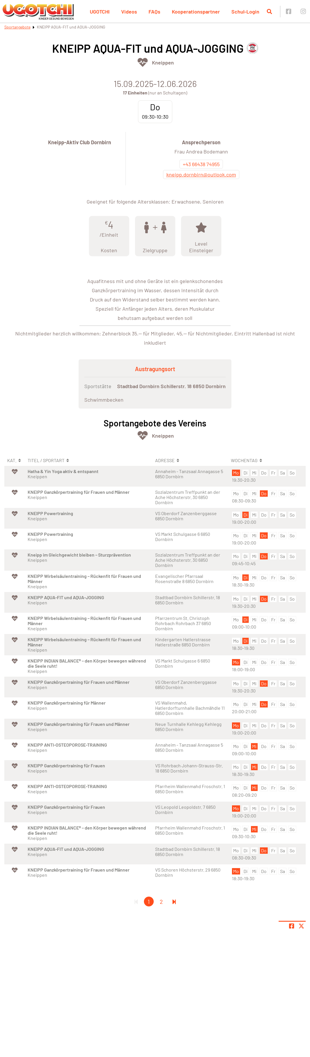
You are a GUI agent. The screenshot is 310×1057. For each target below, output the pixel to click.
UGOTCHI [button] (100, 11)
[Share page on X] (301, 926)
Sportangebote (17, 26)
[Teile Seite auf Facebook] (291, 926)
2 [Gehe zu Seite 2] (161, 901)
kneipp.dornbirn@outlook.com (201, 174)
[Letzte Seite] (174, 901)
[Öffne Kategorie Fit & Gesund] (143, 62)
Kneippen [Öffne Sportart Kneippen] (163, 62)
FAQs (154, 11)
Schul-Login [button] (245, 11)
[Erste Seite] (136, 901)
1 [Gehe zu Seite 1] (149, 901)
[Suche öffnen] (269, 11)
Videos (129, 11)
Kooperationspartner (196, 11)
